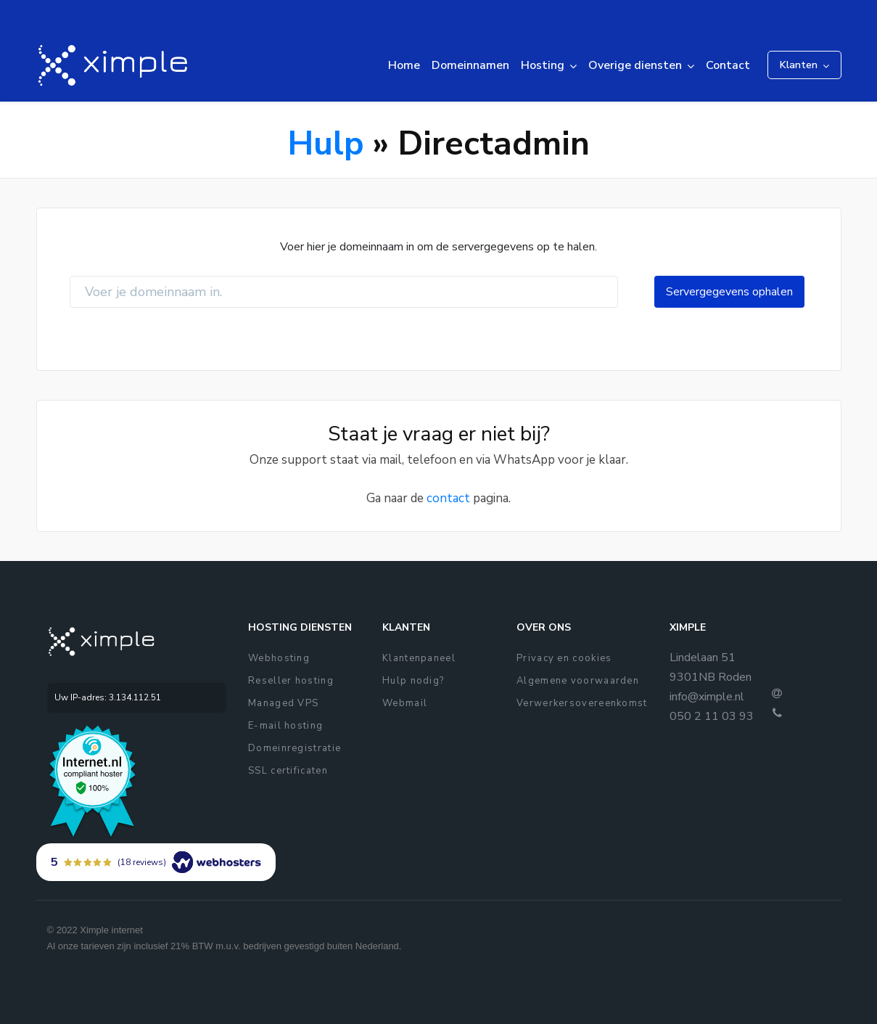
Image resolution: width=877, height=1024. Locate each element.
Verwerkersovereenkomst (582, 703)
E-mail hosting (285, 725)
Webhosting (279, 658)
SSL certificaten (288, 770)
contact (448, 498)
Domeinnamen (470, 65)
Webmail (404, 703)
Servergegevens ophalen (729, 292)
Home (404, 65)
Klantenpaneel (419, 658)
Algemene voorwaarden (577, 680)
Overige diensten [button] (635, 65)
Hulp (325, 143)
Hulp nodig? (413, 680)
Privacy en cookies (564, 658)
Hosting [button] (542, 65)
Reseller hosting (291, 680)
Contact (728, 65)
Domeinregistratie (294, 748)
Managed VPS (283, 703)
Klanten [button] (799, 65)
